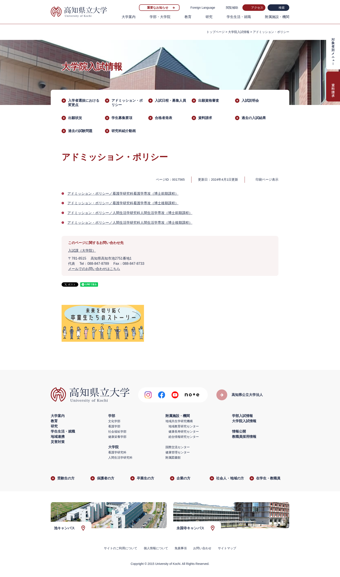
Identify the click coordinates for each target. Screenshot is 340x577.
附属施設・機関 (277, 17)
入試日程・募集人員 (170, 100)
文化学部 (114, 421)
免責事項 (181, 548)
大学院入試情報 (238, 32)
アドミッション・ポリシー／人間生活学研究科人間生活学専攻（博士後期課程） (129, 222)
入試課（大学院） (82, 250)
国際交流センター (177, 447)
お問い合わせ (202, 548)
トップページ (215, 32)
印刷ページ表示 (267, 179)
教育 (188, 17)
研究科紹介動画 (123, 131)
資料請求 (205, 118)
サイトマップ (227, 548)
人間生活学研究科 (120, 457)
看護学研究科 (117, 452)
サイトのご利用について (120, 548)
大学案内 (129, 17)
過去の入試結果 (254, 118)
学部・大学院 (160, 17)
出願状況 (75, 118)
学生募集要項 (121, 118)
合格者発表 (163, 118)
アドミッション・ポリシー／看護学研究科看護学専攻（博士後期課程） (122, 203)
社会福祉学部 (117, 431)
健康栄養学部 (117, 436)
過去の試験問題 (80, 131)
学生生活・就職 (239, 17)
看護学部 (114, 426)
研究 (209, 17)
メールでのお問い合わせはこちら (94, 269)
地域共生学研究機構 (179, 421)
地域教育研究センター (183, 426)
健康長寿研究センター (183, 431)
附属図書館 (173, 457)
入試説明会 (250, 100)
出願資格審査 (208, 100)
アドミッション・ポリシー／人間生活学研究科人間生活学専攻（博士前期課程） (129, 213)
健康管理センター (177, 452)
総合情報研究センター (183, 436)
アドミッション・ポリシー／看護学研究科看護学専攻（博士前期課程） (122, 193)
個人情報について (156, 548)
